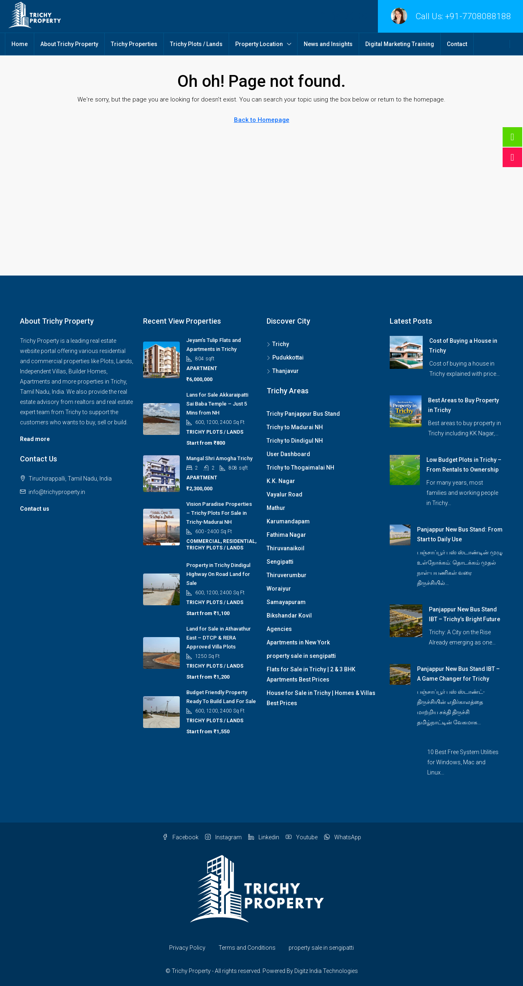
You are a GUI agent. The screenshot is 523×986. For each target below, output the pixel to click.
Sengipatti (280, 561)
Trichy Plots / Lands (196, 44)
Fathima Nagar (286, 535)
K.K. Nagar (281, 481)
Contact (457, 44)
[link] (406, 352)
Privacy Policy (187, 947)
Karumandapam (288, 521)
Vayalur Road (284, 494)
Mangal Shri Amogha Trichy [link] (219, 458)
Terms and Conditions (247, 947)
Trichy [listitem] (278, 344)
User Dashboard (288, 454)
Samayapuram (286, 602)
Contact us (34, 508)
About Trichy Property (69, 44)
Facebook (180, 837)
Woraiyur (279, 588)
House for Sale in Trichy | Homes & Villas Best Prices (321, 698)
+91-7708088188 (478, 16)
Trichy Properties (134, 44)
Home (19, 44)
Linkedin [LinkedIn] (263, 837)
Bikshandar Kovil (289, 615)
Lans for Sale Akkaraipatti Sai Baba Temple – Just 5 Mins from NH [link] (217, 404)
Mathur (276, 508)
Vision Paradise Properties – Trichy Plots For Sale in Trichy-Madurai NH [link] (219, 513)
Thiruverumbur (287, 575)
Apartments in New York (298, 642)
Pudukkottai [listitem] (285, 357)
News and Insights (328, 44)
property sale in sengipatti (301, 656)
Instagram (223, 837)
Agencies (279, 629)
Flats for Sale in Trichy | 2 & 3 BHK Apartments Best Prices (311, 674)
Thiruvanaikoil (286, 548)
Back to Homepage (261, 120)
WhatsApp (342, 837)
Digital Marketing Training (399, 44)
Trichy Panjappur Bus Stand (303, 413)
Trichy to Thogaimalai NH (300, 467)
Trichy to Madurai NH (295, 427)
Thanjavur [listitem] (283, 371)
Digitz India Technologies (326, 971)
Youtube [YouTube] (302, 837)
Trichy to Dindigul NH (295, 440)
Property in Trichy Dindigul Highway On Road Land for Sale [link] (218, 574)
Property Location (259, 44)
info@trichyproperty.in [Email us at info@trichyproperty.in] (57, 492)
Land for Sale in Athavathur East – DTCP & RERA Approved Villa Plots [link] (218, 638)
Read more (35, 439)
